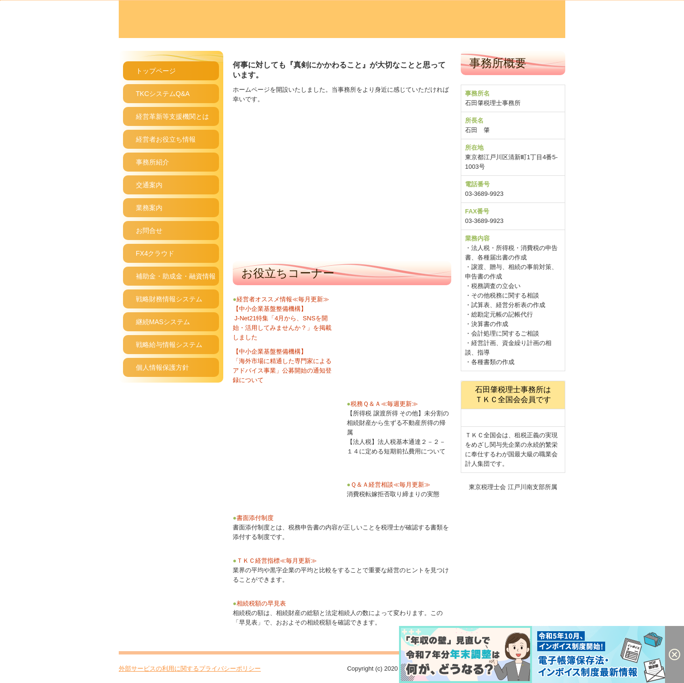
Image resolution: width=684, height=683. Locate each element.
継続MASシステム (163, 322)
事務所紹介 (152, 162)
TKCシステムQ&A (163, 93)
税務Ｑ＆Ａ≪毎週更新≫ (382, 403)
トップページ (156, 71)
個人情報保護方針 (162, 367)
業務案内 (149, 208)
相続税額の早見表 (261, 603)
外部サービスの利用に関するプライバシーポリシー (190, 668)
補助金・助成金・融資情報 (176, 276)
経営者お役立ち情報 (166, 139)
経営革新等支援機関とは (172, 116)
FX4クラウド (155, 253)
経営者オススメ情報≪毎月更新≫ (283, 299)
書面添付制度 (255, 517)
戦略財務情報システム (169, 299)
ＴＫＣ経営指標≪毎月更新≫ (277, 560)
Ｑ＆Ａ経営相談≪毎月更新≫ (390, 484)
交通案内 (149, 185)
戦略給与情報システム (169, 344)
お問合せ (149, 230)
